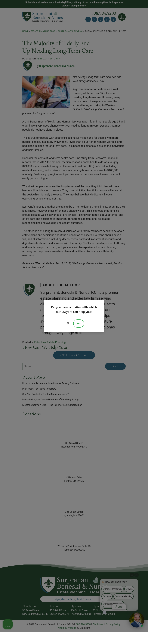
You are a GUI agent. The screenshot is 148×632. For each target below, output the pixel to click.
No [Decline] (68, 323)
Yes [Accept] (79, 323)
